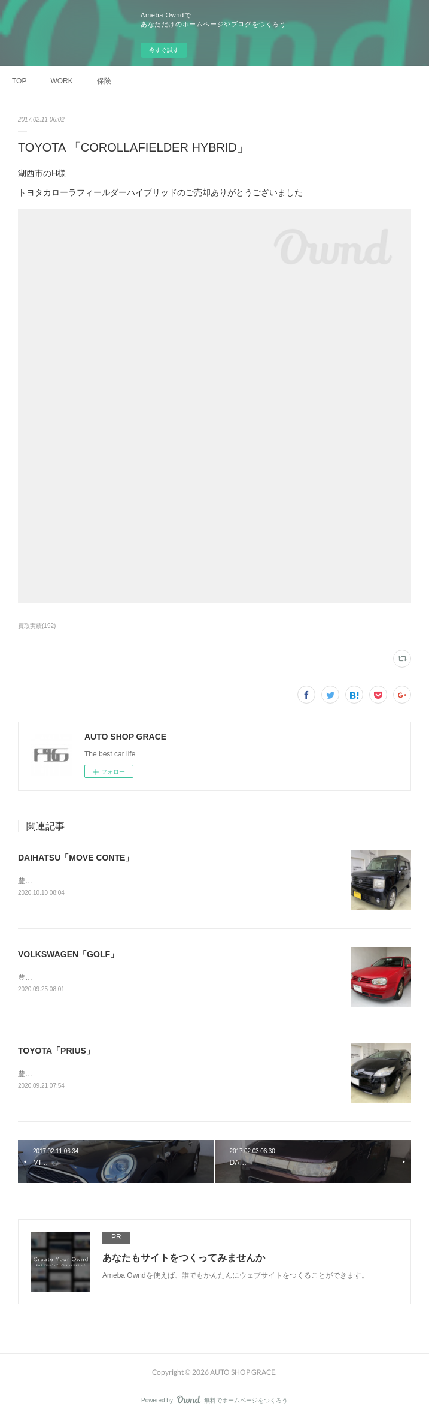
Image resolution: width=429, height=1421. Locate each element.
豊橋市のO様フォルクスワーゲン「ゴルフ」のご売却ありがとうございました (142, 977)
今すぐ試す (164, 50)
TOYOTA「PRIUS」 (56, 1050)
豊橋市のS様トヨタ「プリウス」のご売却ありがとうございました (124, 1074)
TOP (19, 81)
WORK (61, 81)
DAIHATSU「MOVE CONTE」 (75, 857)
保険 (104, 81)
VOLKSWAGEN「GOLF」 (68, 954)
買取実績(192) (37, 626)
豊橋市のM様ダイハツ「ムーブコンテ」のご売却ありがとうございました (136, 881)
